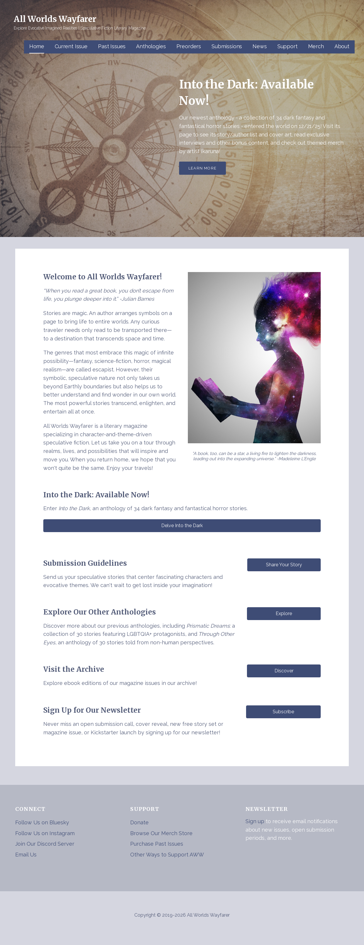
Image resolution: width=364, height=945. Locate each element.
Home (36, 46)
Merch (316, 46)
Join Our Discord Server (44, 844)
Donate (139, 822)
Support (287, 46)
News (260, 46)
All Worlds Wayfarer (55, 19)
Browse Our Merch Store (161, 833)
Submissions (227, 46)
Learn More (202, 168)
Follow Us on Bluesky (42, 822)
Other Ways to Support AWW (167, 854)
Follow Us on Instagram (45, 833)
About (341, 46)
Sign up (254, 821)
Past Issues (112, 46)
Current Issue (71, 46)
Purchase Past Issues (156, 844)
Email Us (26, 854)
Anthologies (151, 46)
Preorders (188, 46)
